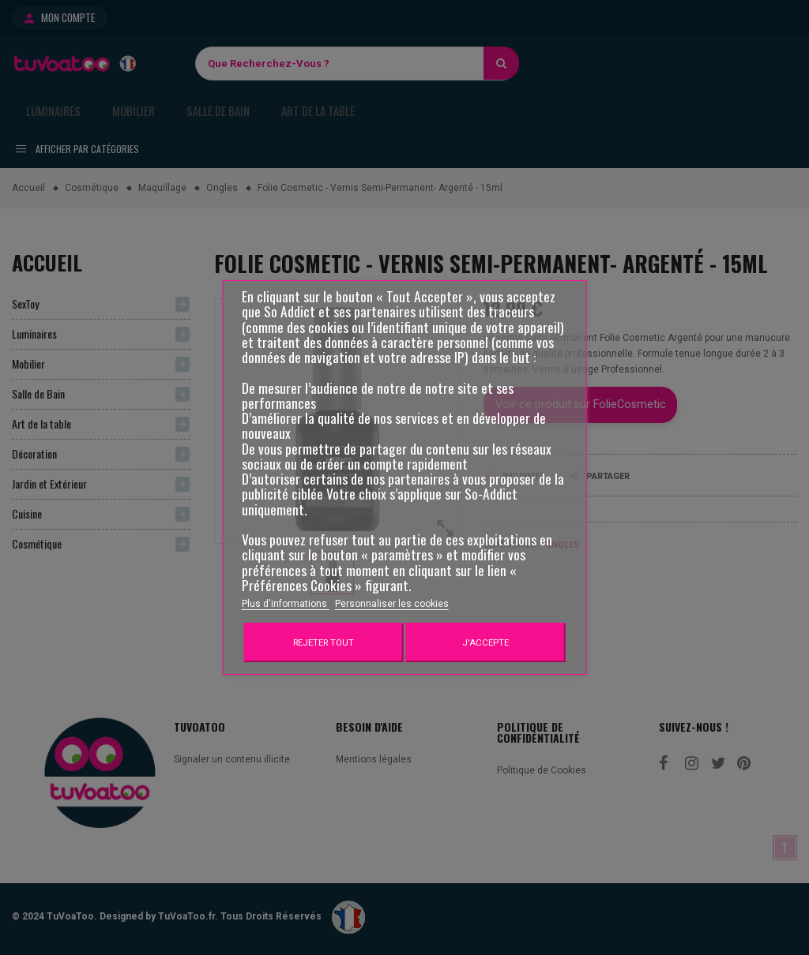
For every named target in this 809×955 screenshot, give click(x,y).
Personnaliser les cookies (392, 603)
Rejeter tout (323, 642)
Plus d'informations (285, 603)
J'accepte (485, 642)
